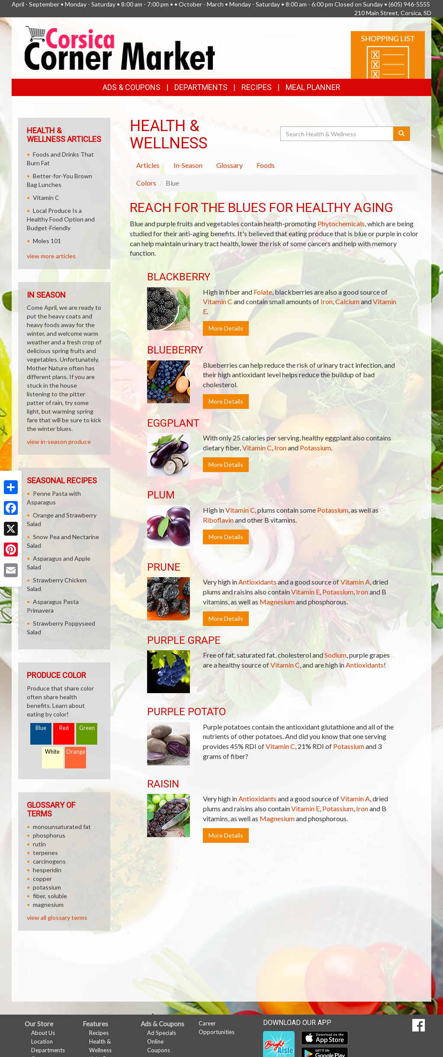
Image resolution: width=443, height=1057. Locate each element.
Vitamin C (217, 310)
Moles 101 (47, 249)
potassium (47, 896)
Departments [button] (201, 95)
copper (42, 887)
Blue (40, 736)
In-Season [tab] (187, 174)
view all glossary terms (57, 926)
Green (87, 736)
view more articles (51, 264)
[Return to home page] (120, 55)
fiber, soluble (50, 904)
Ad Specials (161, 1041)
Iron (327, 310)
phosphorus (49, 844)
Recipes (256, 95)
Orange (75, 760)
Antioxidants (257, 590)
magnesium (48, 913)
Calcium (347, 310)
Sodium (335, 663)
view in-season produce (59, 450)
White (52, 760)
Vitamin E (305, 600)
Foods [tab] (266, 174)
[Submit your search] (401, 142)
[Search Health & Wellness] (337, 142)
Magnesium (277, 610)
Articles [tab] (148, 174)
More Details (226, 337)
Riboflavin (218, 528)
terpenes (45, 861)
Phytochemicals (341, 232)
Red (64, 736)
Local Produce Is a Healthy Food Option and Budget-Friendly (61, 227)
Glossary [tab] (229, 174)
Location (42, 1050)
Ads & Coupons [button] (132, 95)
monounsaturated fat (62, 835)
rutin (39, 852)
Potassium (315, 456)
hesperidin (47, 878)
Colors (146, 191)
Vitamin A (355, 590)
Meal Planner (313, 95)
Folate (263, 300)
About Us (43, 1041)
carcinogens (49, 870)
